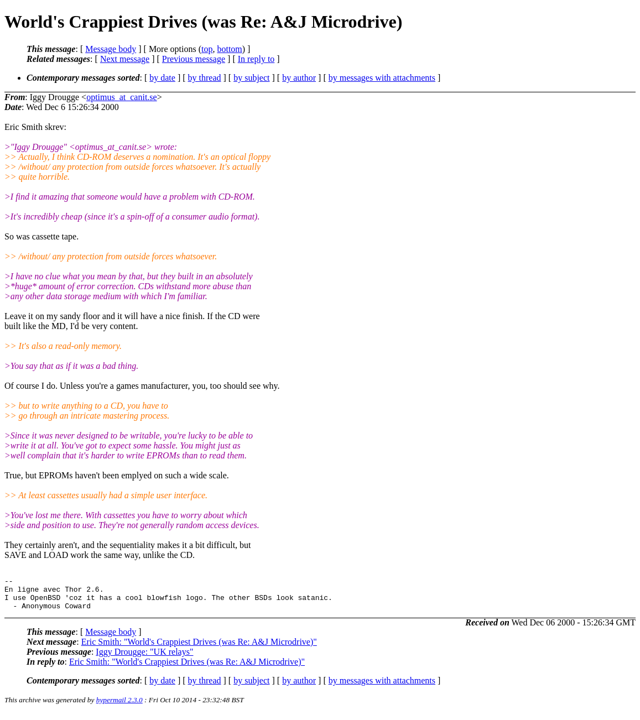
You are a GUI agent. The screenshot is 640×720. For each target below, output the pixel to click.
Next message (124, 59)
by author (299, 77)
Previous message (193, 59)
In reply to (256, 59)
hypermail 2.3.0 (119, 706)
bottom (229, 49)
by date (162, 77)
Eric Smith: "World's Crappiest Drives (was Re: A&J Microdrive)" (199, 648)
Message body (110, 49)
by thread (204, 77)
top (206, 49)
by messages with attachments (382, 77)
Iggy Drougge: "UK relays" (144, 658)
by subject (251, 77)
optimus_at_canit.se (121, 97)
